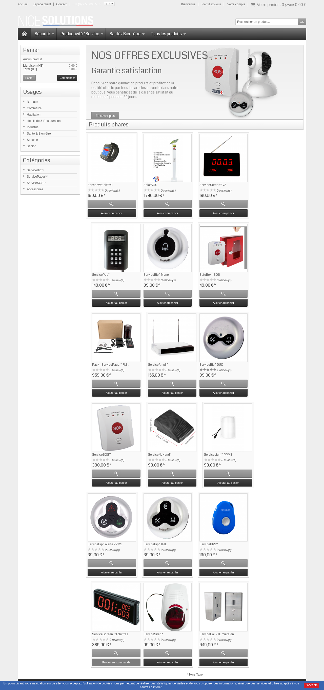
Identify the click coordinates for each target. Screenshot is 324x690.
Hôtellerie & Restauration (43, 121)
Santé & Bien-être (39, 133)
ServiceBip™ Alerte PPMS (105, 453)
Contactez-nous (208, 608)
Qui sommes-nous (210, 604)
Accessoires (35, 189)
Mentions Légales (201, 665)
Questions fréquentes (103, 608)
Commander (67, 77)
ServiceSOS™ (36, 183)
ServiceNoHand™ (210, 364)
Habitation (33, 114)
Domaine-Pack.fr (189, 680)
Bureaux (32, 102)
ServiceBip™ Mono (100, 274)
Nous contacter (257, 665)
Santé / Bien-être (127, 34)
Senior (31, 146)
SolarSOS (150, 184)
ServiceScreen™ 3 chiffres (272, 453)
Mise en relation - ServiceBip (163, 618)
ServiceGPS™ (208, 453)
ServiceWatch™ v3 (100, 184)
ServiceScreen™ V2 (212, 184)
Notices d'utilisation (172, 665)
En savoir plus (105, 116)
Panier (31, 50)
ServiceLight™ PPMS (268, 364)
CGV (220, 665)
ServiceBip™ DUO (99, 364)
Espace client (42, 4)
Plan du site (234, 665)
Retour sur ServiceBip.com (107, 604)
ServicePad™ (263, 184)
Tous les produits (168, 34)
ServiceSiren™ (97, 542)
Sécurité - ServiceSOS (159, 613)
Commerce (34, 108)
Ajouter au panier (111, 212)
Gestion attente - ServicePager (164, 608)
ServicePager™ (37, 176)
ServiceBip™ (35, 170)
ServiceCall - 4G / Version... (161, 542)
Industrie (32, 127)
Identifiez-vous (211, 4)
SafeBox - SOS (153, 274)
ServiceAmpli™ (264, 274)
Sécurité (44, 34)
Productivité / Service (82, 34)
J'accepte (311, 685)
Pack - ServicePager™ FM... (217, 274)
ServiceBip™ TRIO (155, 453)
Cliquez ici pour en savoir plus (60, 652)
